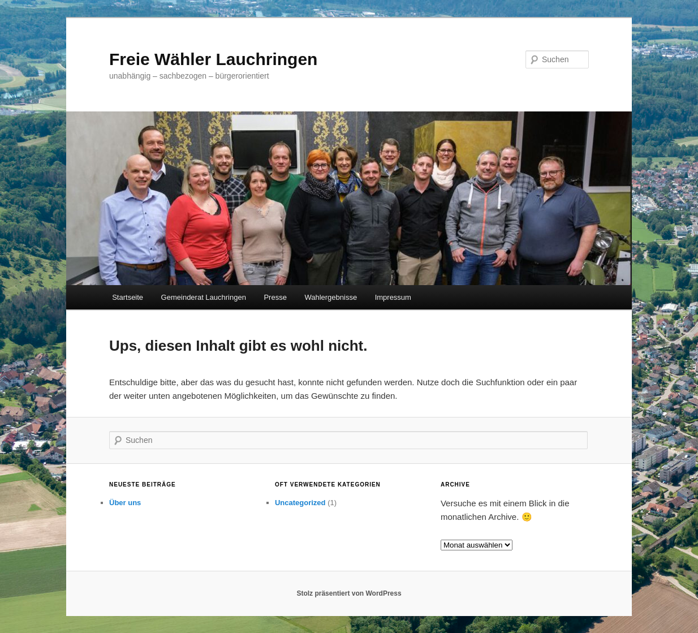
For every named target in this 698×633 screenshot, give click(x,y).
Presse (275, 297)
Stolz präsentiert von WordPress (348, 593)
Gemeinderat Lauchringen (203, 297)
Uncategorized (300, 502)
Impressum (393, 297)
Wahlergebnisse (330, 297)
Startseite (127, 297)
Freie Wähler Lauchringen (213, 59)
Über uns (125, 502)
